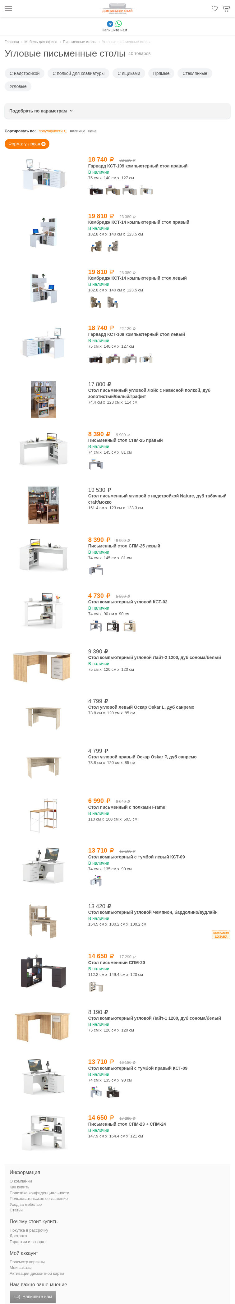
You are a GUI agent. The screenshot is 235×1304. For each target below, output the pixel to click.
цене (92, 131)
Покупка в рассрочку (29, 1230)
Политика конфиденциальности (39, 1193)
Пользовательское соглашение (39, 1198)
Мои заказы (21, 1267)
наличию (77, 131)
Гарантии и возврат (28, 1241)
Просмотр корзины (27, 1262)
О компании (21, 1181)
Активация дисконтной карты (37, 1273)
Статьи (16, 1210)
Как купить (19, 1187)
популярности (53, 131)
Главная (12, 42)
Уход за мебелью (26, 1204)
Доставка (18, 1235)
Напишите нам (32, 1297)
